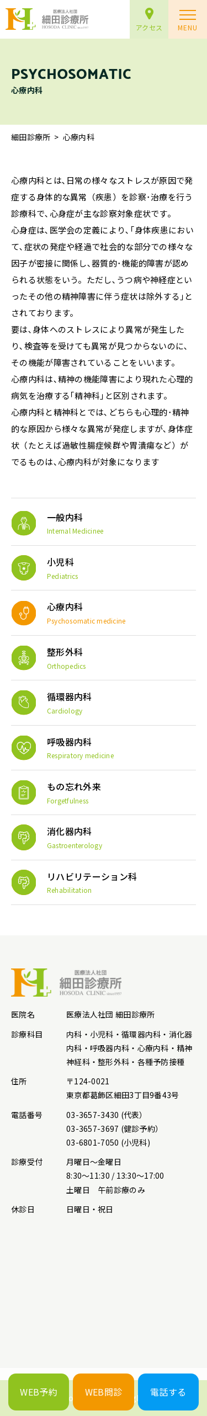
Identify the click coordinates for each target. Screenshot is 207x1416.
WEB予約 (38, 1391)
